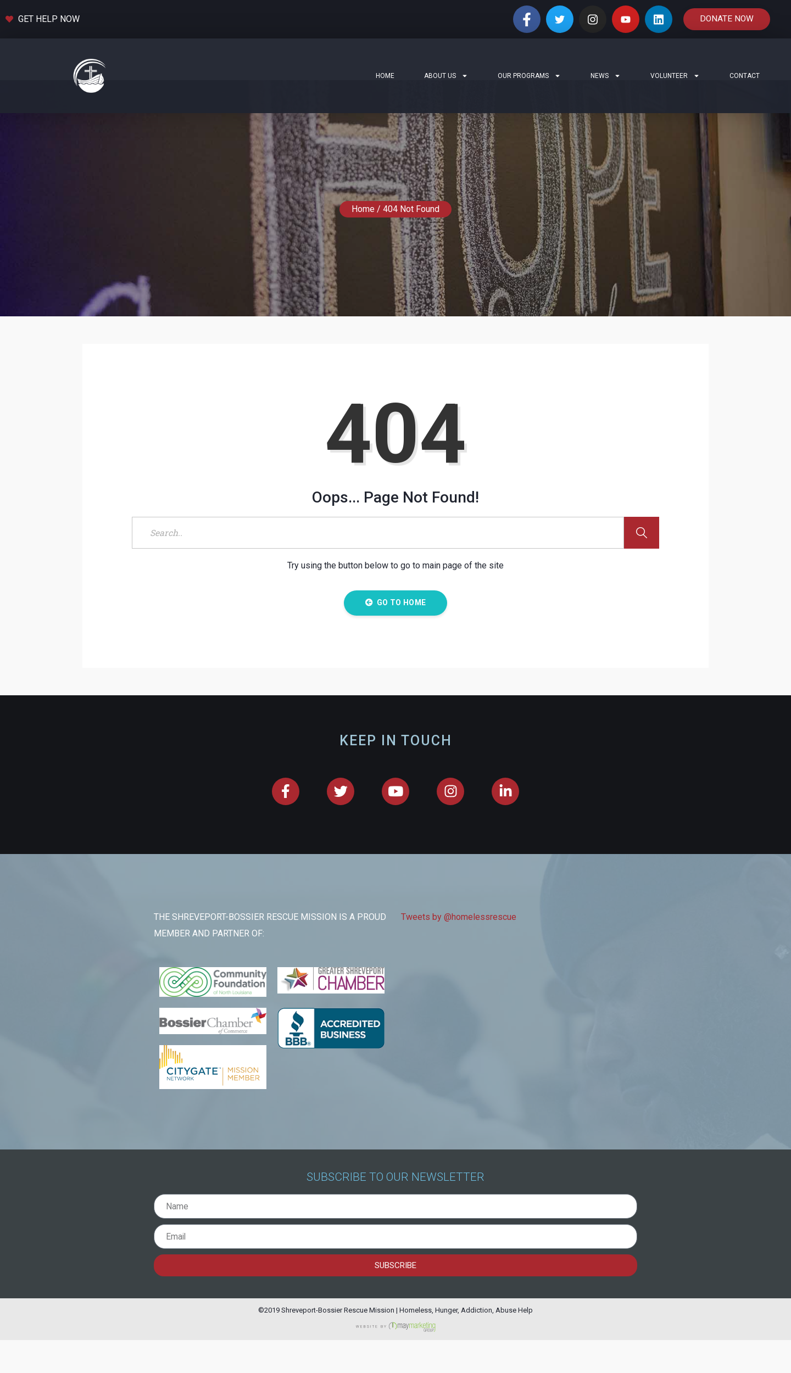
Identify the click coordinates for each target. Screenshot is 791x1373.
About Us (446, 76)
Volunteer (675, 76)
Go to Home (395, 635)
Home (385, 76)
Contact (744, 76)
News (606, 76)
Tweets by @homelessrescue (458, 950)
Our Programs (529, 76)
